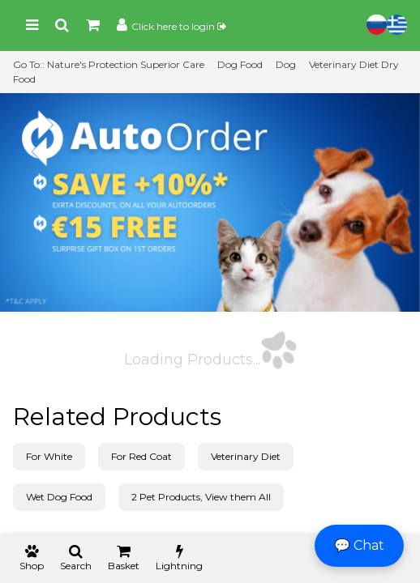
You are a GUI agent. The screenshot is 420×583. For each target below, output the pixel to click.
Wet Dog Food (59, 497)
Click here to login (178, 26)
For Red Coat (141, 456)
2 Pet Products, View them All (201, 497)
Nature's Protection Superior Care (125, 64)
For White (49, 456)
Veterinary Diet (246, 456)
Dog (286, 64)
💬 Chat (359, 545)
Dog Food (240, 64)
